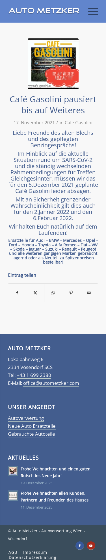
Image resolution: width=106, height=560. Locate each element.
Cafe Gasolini (78, 123)
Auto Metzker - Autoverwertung (42, 530)
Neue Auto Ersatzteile (32, 426)
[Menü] (90, 11)
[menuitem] (90, 11)
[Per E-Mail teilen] (89, 293)
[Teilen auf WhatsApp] (53, 293)
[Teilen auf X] (35, 293)
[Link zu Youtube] (91, 545)
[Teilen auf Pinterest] (71, 293)
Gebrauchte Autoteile (31, 434)
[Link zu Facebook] (79, 545)
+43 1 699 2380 (34, 375)
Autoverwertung (26, 418)
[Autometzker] (44, 11)
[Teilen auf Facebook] (17, 293)
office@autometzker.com (51, 383)
